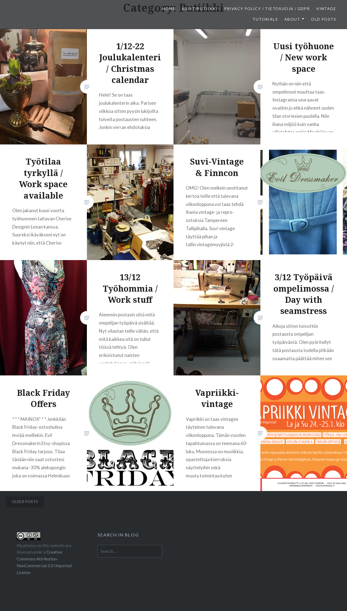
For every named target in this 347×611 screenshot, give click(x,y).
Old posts (323, 19)
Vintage (326, 8)
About (292, 19)
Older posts (25, 501)
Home (168, 8)
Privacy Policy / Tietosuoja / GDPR (267, 8)
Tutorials (265, 19)
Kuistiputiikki (200, 8)
